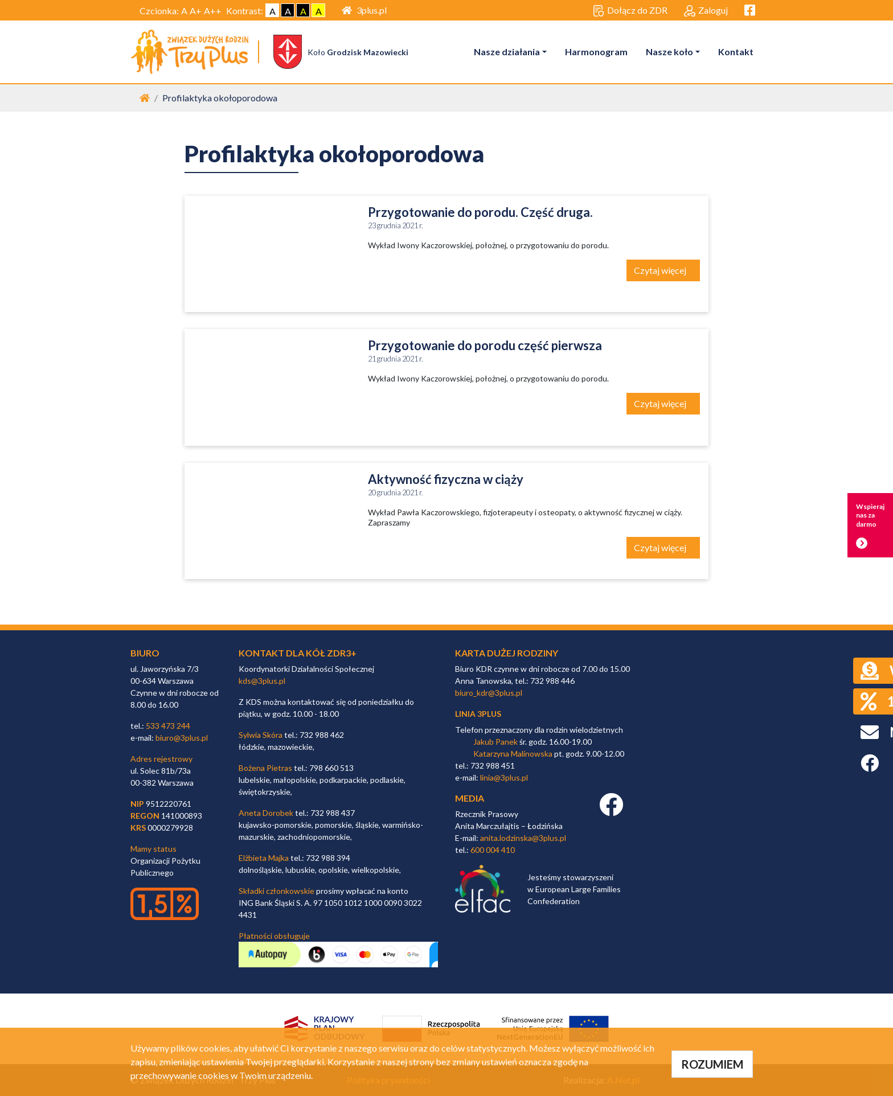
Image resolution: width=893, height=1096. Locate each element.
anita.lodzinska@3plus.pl (523, 838)
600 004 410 (492, 850)
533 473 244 (168, 725)
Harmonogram (596, 51)
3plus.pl (364, 10)
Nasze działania (507, 51)
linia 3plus (478, 714)
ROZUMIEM (712, 1064)
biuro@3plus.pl (181, 737)
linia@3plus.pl (504, 777)
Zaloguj (706, 11)
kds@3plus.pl (262, 680)
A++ (213, 10)
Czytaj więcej (661, 270)
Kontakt (735, 51)
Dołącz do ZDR (630, 11)
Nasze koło (669, 51)
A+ (196, 10)
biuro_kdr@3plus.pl (488, 692)
